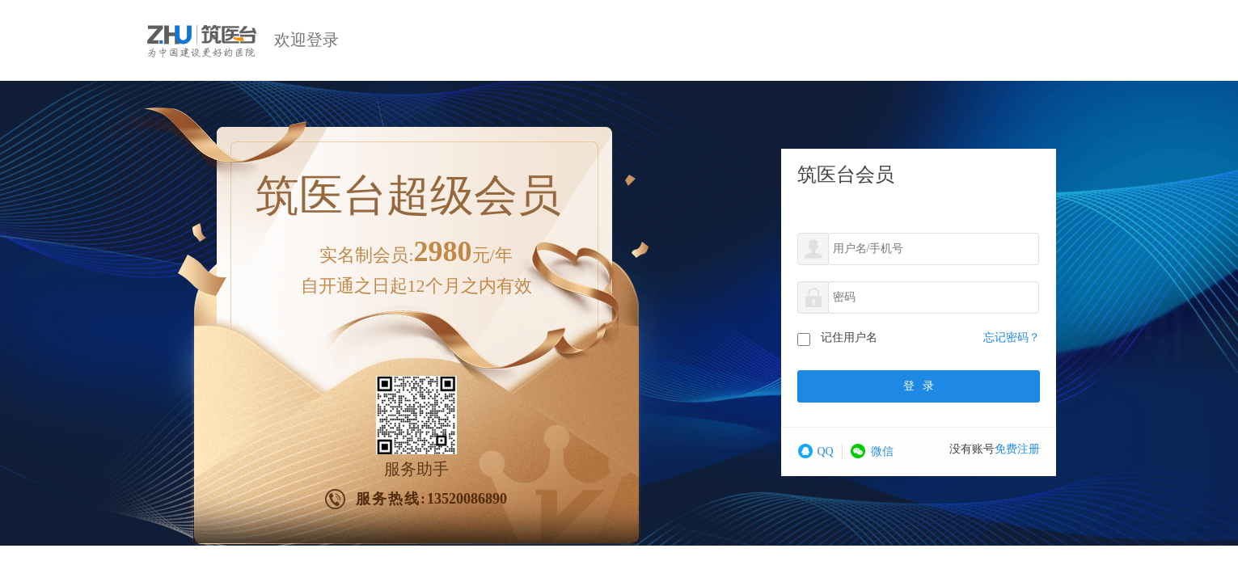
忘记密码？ (1011, 337)
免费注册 (1017, 449)
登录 (918, 386)
